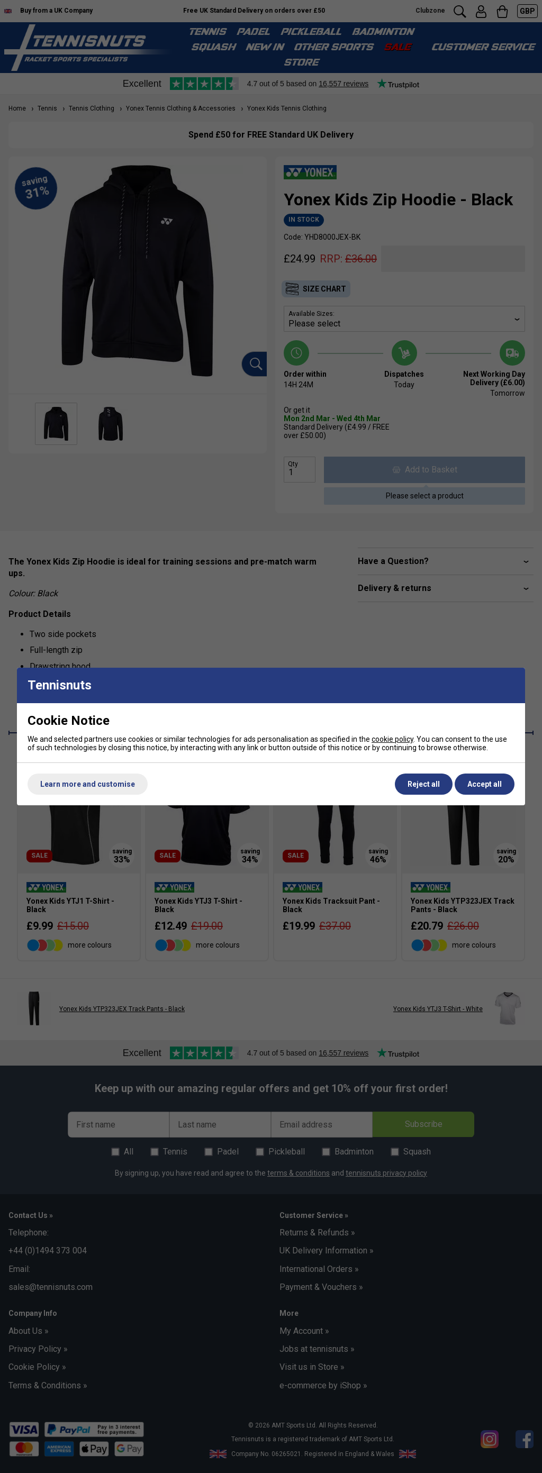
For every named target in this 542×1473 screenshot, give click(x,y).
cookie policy (392, 739)
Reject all (424, 784)
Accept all (484, 784)
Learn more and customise (87, 784)
